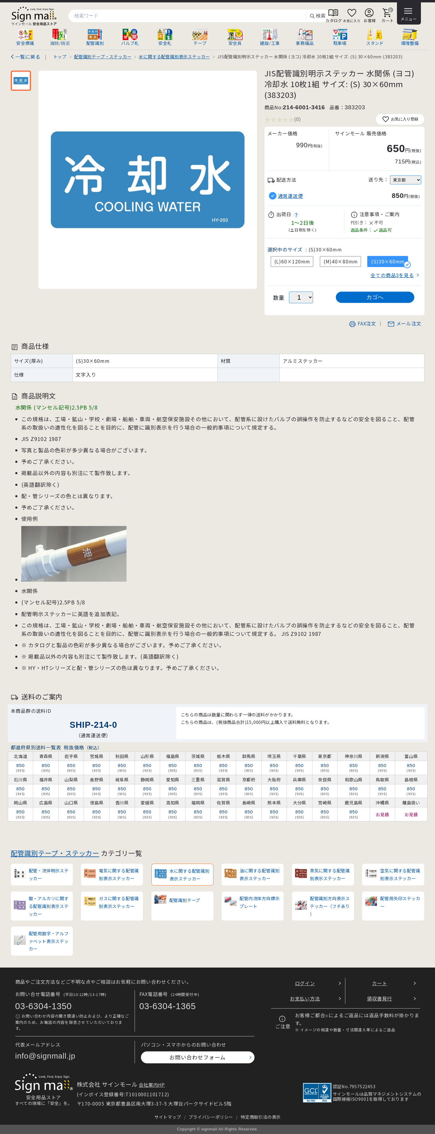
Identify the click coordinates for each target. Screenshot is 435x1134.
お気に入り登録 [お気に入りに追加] (400, 119)
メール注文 (404, 323)
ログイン (305, 983)
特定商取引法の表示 (261, 1117)
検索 (317, 16)
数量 (279, 297)
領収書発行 (379, 998)
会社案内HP (152, 1084)
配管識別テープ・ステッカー (55, 853)
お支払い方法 (305, 998)
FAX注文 (362, 323)
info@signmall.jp (45, 1056)
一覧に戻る (27, 56)
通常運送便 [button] (290, 196)
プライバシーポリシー (211, 1117)
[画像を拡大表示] (147, 180)
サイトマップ (167, 1117)
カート (379, 983)
